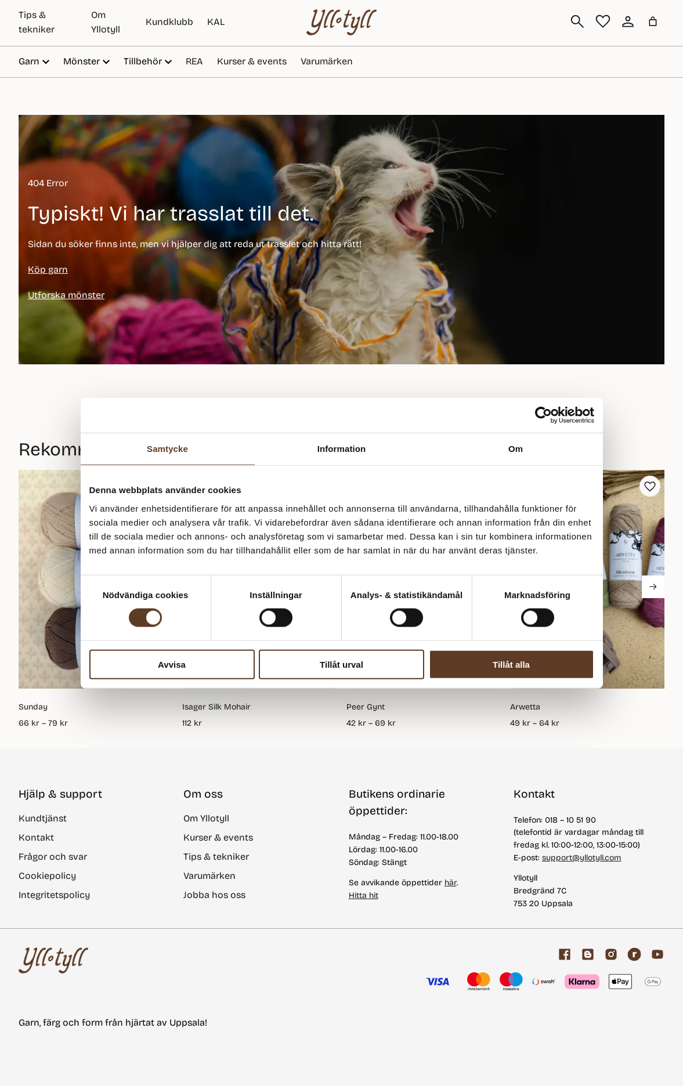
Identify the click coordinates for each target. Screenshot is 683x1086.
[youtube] (657, 954)
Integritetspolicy (54, 894)
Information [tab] (341, 449)
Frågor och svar (53, 856)
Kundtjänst (43, 818)
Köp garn (48, 269)
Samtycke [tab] (167, 449)
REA (194, 61)
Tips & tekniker (216, 856)
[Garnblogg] (588, 954)
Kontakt (36, 837)
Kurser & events (252, 61)
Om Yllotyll (206, 818)
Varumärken (327, 61)
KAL (216, 21)
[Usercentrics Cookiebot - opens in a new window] (543, 415)
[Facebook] (565, 954)
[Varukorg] (652, 21)
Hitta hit (363, 895)
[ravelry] (634, 954)
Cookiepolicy (47, 875)
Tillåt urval (341, 664)
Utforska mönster (66, 295)
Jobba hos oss (214, 894)
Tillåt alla (511, 664)
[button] (649, 486)
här (451, 883)
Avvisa (172, 664)
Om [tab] (515, 449)
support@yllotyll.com (581, 858)
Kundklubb (169, 21)
